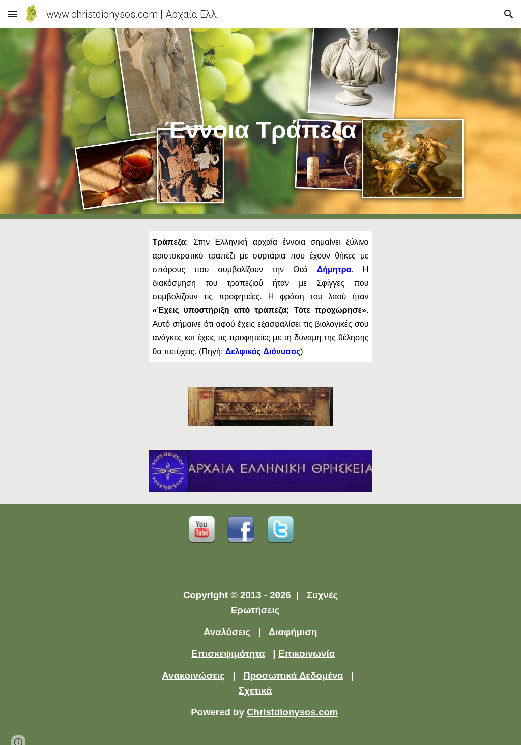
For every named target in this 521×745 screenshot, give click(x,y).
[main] (261, 124)
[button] (12, 14)
